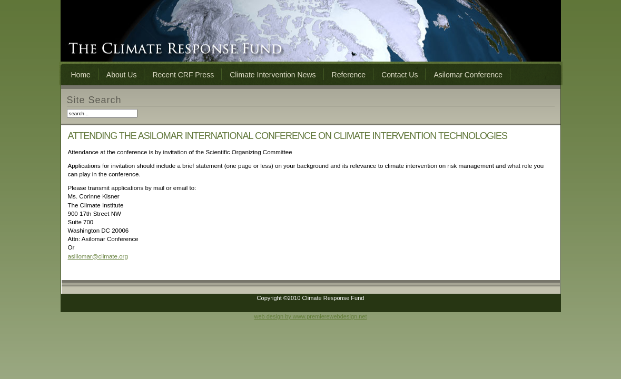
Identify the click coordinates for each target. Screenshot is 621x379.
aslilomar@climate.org (98, 256)
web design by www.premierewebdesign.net (310, 316)
